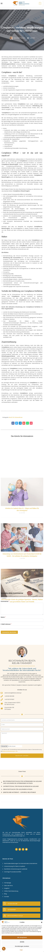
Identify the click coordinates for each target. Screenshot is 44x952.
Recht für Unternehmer (15, 417)
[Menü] (3, 3)
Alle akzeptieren (22, 937)
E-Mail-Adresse (6, 624)
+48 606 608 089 (12, 903)
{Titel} (21, 950)
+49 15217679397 (11, 909)
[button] (41, 922)
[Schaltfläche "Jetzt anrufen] (4, 948)
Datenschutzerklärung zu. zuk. (10, 751)
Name (3, 617)
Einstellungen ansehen (22, 946)
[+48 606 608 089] (4, 904)
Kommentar (5, 601)
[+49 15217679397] (4, 910)
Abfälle (22, 942)
